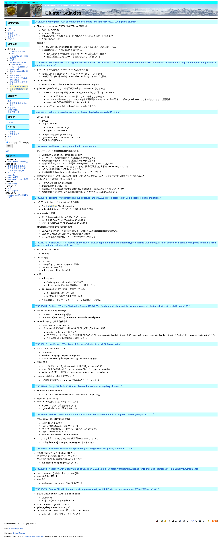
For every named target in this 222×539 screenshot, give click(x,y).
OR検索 (24, 142)
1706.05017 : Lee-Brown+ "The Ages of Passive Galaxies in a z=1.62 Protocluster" (78, 344)
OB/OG (11, 39)
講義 (10, 101)
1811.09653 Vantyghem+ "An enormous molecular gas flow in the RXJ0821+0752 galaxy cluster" (85, 21)
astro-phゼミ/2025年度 (18, 179)
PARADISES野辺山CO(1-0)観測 (19, 79)
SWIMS (13, 58)
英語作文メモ (14, 112)
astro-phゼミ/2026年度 (18, 161)
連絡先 (11, 37)
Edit (7, 151)
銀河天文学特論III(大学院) (19, 104)
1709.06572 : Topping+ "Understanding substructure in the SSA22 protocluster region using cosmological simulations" (98, 198)
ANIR (12, 60)
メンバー (12, 30)
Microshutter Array (18, 62)
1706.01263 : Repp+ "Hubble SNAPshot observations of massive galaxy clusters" (78, 386)
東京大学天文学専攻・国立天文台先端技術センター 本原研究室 (18, 168)
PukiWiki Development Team (34, 536)
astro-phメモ (18, 3)
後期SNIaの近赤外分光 (19, 90)
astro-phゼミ (13, 110)
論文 (10, 188)
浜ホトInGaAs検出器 (19, 71)
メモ (10, 3)
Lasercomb (14, 69)
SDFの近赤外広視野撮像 (19, 83)
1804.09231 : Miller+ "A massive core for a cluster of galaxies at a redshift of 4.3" (77, 112)
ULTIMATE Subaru (18, 51)
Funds (10, 122)
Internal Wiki (17, 64)
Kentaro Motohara (19, 533)
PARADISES (15, 75)
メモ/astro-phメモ (16, 528)
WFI (13, 54)
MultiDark (52, 206)
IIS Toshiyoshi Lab (20, 67)
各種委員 (12, 132)
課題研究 (12, 107)
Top (5, 3)
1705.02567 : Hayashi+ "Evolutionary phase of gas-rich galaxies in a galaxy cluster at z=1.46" (84, 448)
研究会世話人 (14, 134)
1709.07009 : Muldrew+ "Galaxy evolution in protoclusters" (66, 146)
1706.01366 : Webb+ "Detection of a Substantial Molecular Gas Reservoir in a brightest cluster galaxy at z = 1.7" (94, 414)
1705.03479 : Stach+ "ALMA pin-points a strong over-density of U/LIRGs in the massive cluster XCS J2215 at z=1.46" (96, 489)
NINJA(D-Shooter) (20, 56)
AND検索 (11, 142)
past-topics (12, 184)
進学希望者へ (14, 35)
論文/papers (13, 190)
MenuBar (12, 175)
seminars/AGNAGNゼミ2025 (18, 196)
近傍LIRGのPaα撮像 (19, 86)
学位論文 (12, 33)
